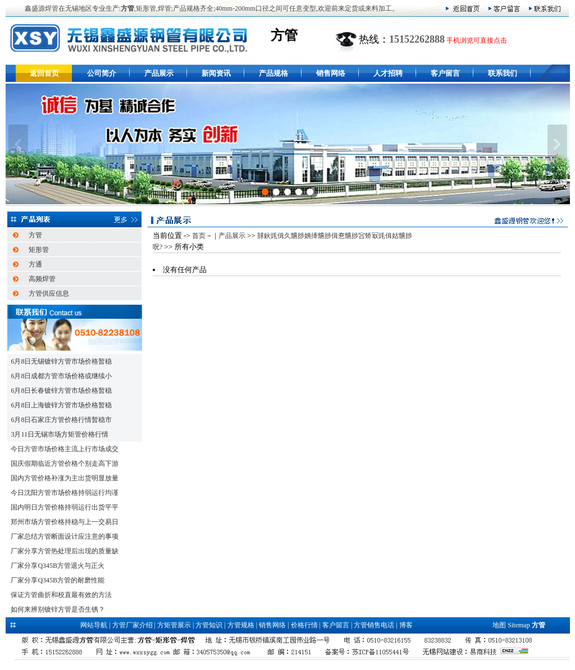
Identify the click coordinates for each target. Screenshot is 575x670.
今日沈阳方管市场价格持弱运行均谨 (64, 493)
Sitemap (519, 625)
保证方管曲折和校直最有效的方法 (61, 595)
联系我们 (502, 73)
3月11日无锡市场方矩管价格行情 (59, 434)
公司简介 (101, 73)
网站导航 (93, 625)
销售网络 (330, 73)
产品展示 (159, 73)
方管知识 (208, 625)
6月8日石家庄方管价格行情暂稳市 (61, 420)
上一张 (18, 144)
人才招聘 (388, 73)
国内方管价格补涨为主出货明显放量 (64, 478)
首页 (199, 236)
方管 (35, 235)
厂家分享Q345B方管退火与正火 (57, 566)
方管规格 (240, 625)
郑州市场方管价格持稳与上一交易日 (64, 522)
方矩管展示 (174, 625)
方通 (35, 264)
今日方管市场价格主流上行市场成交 (64, 449)
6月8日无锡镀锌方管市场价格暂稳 (61, 361)
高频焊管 (42, 279)
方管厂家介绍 (132, 625)
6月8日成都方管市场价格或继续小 (61, 376)
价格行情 (304, 625)
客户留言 (445, 73)
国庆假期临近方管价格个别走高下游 (64, 463)
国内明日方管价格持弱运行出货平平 (64, 507)
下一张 (557, 144)
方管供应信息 (49, 293)
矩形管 (39, 250)
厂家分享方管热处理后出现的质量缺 (64, 551)
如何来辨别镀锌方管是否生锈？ (58, 609)
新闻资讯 (216, 73)
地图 (499, 625)
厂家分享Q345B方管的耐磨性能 (57, 580)
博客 (406, 625)
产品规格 (273, 73)
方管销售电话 (374, 625)
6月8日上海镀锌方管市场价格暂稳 (61, 405)
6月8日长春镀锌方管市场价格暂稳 (61, 390)
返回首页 (44, 73)
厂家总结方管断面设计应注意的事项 (64, 536)
